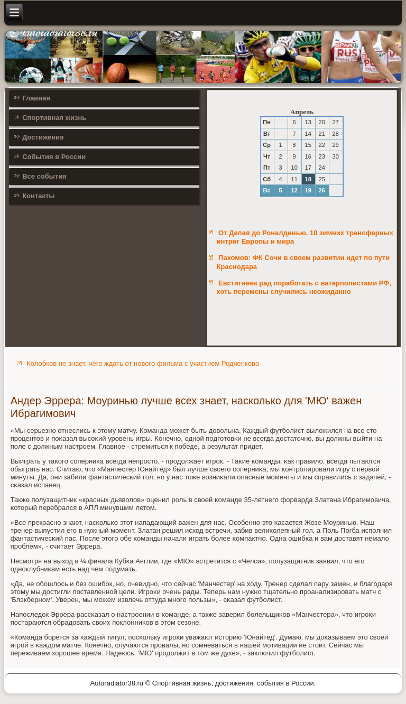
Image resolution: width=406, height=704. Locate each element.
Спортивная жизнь (54, 118)
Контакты (38, 196)
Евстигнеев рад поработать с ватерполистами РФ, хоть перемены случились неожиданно (303, 287)
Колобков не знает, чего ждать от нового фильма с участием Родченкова (142, 363)
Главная (36, 98)
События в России (54, 157)
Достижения (42, 137)
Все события (44, 176)
